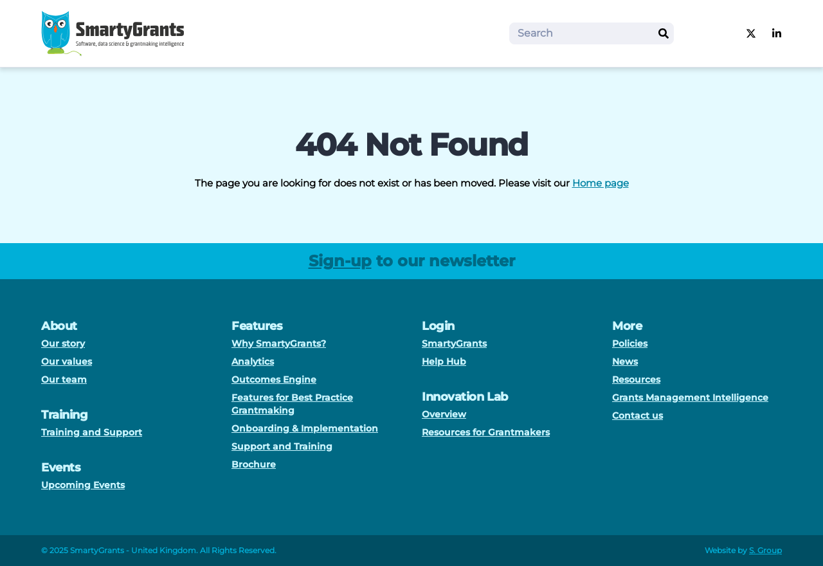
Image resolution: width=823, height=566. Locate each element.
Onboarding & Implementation (304, 428)
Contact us (637, 415)
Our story (63, 343)
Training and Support (91, 432)
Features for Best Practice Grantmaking (292, 404)
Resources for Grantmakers (486, 432)
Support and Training (281, 446)
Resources (636, 379)
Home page (600, 183)
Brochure (253, 464)
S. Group (765, 550)
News (625, 361)
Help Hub (444, 361)
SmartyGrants (454, 343)
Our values (66, 361)
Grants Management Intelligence (690, 397)
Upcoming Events (83, 485)
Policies (629, 343)
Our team (64, 379)
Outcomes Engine (273, 379)
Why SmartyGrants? (278, 343)
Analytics (252, 361)
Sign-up (340, 260)
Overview (444, 414)
